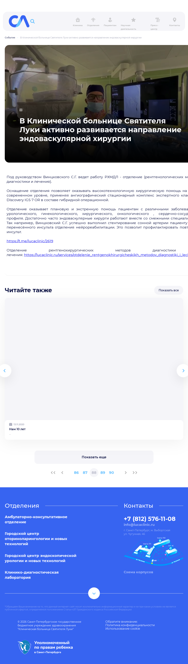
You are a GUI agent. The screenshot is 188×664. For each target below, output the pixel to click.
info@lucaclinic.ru (139, 525)
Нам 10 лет (17, 429)
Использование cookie (122, 628)
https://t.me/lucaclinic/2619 (30, 241)
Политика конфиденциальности (130, 625)
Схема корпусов (138, 572)
